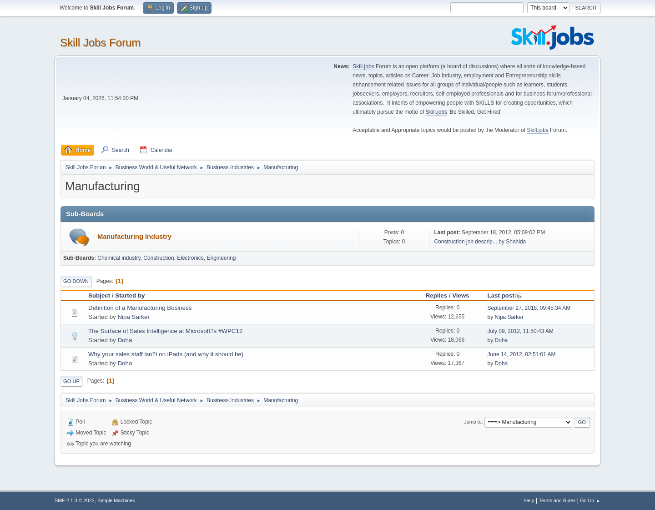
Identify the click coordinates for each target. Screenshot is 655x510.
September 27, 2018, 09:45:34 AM (529, 308)
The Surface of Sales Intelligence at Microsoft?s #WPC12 (165, 331)
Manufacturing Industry (134, 236)
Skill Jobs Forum (100, 42)
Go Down (76, 281)
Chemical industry (118, 258)
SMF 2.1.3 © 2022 (75, 500)
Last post (505, 295)
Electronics (190, 258)
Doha (124, 340)
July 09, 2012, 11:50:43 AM (521, 331)
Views (460, 295)
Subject (99, 295)
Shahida (516, 241)
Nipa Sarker (133, 316)
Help (529, 500)
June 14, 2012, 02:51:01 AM (522, 354)
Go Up (71, 381)
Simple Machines (116, 500)
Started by (130, 295)
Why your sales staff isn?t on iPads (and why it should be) (165, 354)
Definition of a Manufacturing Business (139, 307)
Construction (158, 258)
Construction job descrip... (465, 241)
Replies (436, 295)
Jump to (472, 421)
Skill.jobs (363, 66)
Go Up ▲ (590, 500)
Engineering (221, 258)
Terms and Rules (557, 500)
